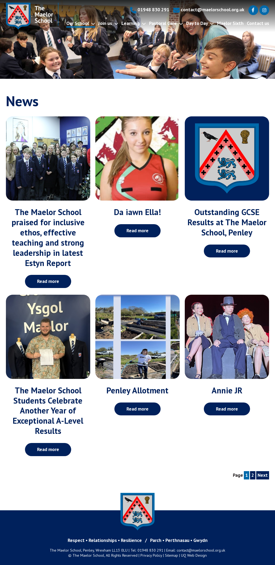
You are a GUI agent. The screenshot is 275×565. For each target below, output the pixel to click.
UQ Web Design (194, 555)
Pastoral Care (166, 23)
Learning (133, 23)
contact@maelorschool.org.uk (208, 9)
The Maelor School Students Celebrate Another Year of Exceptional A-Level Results (48, 411)
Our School (80, 23)
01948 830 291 (149, 9)
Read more (48, 281)
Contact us (258, 23)
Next (263, 475)
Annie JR (227, 390)
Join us (108, 23)
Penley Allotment (137, 390)
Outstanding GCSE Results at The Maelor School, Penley (226, 222)
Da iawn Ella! (137, 212)
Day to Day (200, 23)
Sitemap (171, 555)
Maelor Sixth (230, 23)
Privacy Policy (151, 555)
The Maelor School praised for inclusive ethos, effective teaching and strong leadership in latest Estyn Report (48, 237)
